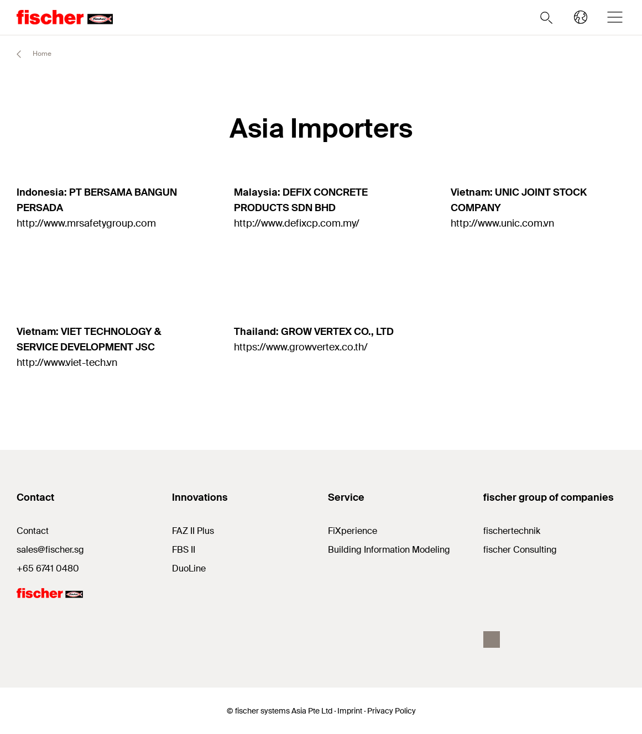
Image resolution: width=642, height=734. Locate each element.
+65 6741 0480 (48, 568)
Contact (33, 531)
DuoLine (189, 568)
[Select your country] (580, 17)
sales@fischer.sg (50, 549)
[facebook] (491, 639)
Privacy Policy (391, 711)
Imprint (349, 711)
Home (29, 54)
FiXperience (352, 531)
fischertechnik (511, 531)
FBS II (183, 549)
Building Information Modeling (389, 549)
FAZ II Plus (193, 531)
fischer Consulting (520, 549)
